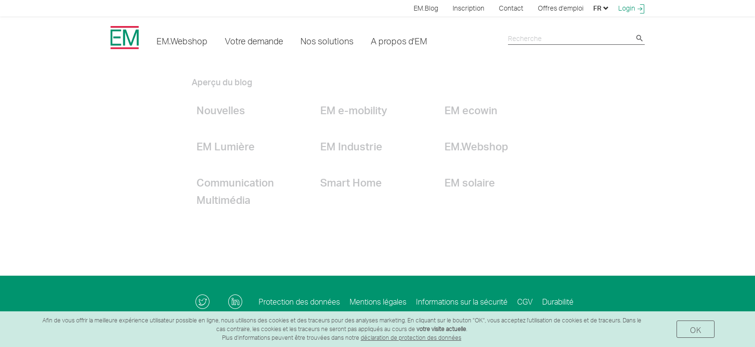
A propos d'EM (399, 40)
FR (601, 8)
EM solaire (469, 182)
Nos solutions (326, 40)
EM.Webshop (182, 40)
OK (695, 330)
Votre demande (254, 40)
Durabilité (557, 301)
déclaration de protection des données (411, 337)
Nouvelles (220, 110)
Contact (511, 8)
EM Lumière (225, 146)
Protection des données (299, 301)
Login (631, 8)
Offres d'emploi (561, 8)
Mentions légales (378, 301)
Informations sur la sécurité (462, 301)
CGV (525, 301)
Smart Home (351, 182)
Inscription (468, 8)
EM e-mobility (353, 110)
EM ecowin (470, 110)
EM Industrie (351, 146)
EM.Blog (426, 8)
